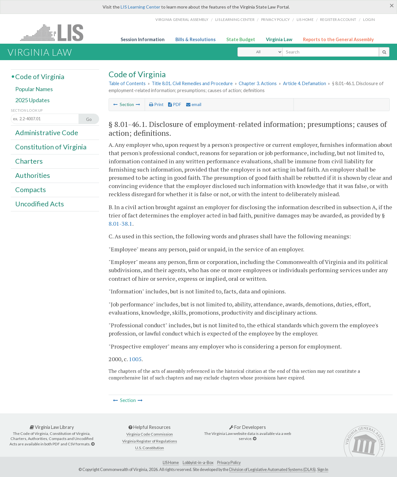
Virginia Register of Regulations (149, 441)
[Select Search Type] (260, 52)
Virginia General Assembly (181, 19)
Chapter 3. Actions (258, 83)
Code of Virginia (39, 76)
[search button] (384, 52)
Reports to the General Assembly (338, 39)
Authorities (32, 175)
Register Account (338, 19)
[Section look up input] (50, 119)
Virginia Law (279, 39)
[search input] (330, 52)
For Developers (247, 427)
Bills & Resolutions (195, 39)
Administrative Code (46, 132)
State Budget (240, 39)
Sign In (322, 469)
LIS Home (171, 462)
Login (369, 19)
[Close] (391, 5)
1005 (135, 359)
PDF (174, 104)
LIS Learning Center (140, 6)
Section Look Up (27, 110)
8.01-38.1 (120, 223)
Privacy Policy (275, 19)
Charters (29, 161)
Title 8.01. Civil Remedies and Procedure (192, 83)
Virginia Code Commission (149, 434)
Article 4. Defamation (304, 83)
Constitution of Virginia (50, 146)
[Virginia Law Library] (92, 444)
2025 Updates (32, 100)
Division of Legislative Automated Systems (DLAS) (272, 469)
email (193, 104)
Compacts (30, 189)
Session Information (143, 39)
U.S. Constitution (149, 447)
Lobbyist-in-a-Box (198, 462)
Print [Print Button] (156, 104)
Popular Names (34, 89)
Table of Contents (127, 83)
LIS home (305, 19)
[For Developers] (254, 438)
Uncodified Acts (39, 204)
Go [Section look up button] (89, 119)
